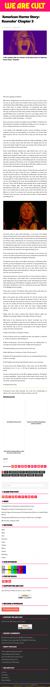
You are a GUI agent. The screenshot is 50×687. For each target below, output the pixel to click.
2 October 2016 (6, 27)
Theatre (4, 545)
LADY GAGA (15, 475)
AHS (6, 472)
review (23, 475)
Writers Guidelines (6, 680)
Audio (3, 542)
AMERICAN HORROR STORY (17, 472)
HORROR (42, 472)
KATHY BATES (6, 475)
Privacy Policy (5, 675)
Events (4, 557)
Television (4, 539)
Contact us (4, 672)
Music (3, 533)
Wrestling (4, 554)
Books (3, 548)
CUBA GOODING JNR (32, 472)
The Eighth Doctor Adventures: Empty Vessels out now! (18, 506)
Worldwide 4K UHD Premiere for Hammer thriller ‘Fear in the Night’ (21, 517)
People (4, 551)
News (3, 530)
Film (3, 536)
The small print (5, 677)
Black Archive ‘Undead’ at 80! (10, 521)
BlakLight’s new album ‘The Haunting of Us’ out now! (17, 509)
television (39, 475)
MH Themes (34, 685)
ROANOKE (30, 475)
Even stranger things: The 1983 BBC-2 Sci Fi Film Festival (18, 637)
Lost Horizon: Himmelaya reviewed (15, 643)
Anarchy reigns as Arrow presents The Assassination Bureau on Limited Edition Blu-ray (25, 513)
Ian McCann (16, 27)
